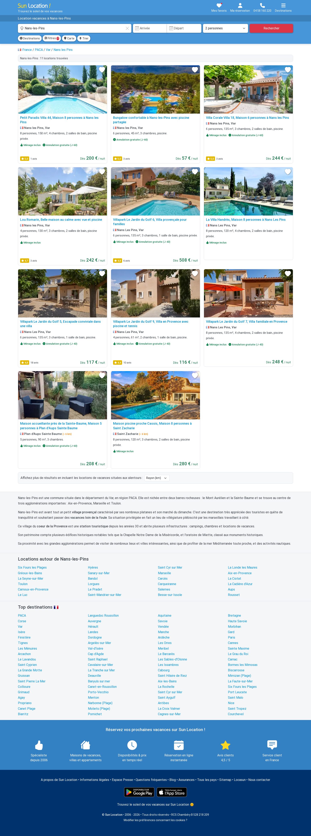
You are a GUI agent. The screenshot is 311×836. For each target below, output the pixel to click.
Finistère (24, 637)
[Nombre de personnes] (225, 28)
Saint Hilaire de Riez (172, 676)
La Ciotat (234, 578)
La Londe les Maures (242, 567)
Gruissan (24, 676)
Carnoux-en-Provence (33, 589)
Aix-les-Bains (167, 681)
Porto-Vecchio (98, 692)
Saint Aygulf (166, 697)
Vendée (163, 627)
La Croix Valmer (169, 709)
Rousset (234, 595)
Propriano (25, 703)
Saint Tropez (237, 709)
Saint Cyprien (27, 665)
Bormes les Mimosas (242, 665)
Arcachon (24, 654)
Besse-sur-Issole (170, 595)
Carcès (163, 578)
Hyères (93, 567)
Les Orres (165, 643)
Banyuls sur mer (99, 681)
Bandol (93, 578)
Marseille (164, 573)
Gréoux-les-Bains (30, 573)
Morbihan (234, 627)
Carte (69, 38)
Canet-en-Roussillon (102, 687)
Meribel (163, 648)
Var (20, 627)
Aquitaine (164, 615)
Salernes (164, 589)
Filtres (51, 38)
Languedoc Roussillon (103, 615)
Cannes (233, 643)
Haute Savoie (237, 621)
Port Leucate (237, 692)
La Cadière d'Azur (240, 584)
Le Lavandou (27, 659)
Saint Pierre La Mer (31, 681)
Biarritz (23, 714)
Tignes (23, 643)
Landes (93, 632)
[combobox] (74, 28)
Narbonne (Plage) (100, 703)
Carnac (232, 659)
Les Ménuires (27, 648)
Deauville (94, 676)
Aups (231, 589)
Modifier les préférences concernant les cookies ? (155, 820)
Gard (231, 632)
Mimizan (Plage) (239, 676)
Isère (21, 632)
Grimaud (23, 692)
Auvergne (94, 621)
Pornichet (95, 714)
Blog (172, 780)
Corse (22, 621)
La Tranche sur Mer (101, 670)
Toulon (23, 584)
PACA (22, 615)
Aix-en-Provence (240, 573)
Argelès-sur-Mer (99, 643)
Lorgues (93, 584)
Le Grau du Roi (238, 654)
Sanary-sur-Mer (99, 573)
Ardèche (164, 637)
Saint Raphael (97, 659)
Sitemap (225, 780)
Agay (21, 697)
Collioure (24, 687)
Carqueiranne (167, 584)
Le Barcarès (166, 654)
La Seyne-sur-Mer (30, 578)
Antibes (163, 703)
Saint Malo (235, 697)
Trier (84, 38)
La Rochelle (166, 687)
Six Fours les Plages (32, 567)
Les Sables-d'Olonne (172, 659)
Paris (231, 637)
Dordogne (95, 637)
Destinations (30, 38)
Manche (163, 632)
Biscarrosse (236, 670)
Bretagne (234, 615)
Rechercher (271, 28)
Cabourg (164, 670)
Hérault (93, 627)
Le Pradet (95, 589)
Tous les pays (207, 780)
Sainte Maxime (238, 648)
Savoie (163, 621)
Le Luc (22, 595)
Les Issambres (168, 665)
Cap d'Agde (96, 654)
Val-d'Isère (95, 648)
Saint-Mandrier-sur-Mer (104, 595)
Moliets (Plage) (99, 709)
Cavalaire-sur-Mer (100, 665)
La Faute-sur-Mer (240, 681)
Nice (231, 703)
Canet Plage (26, 709)
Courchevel (236, 714)
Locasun (240, 780)
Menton (93, 697)
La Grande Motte (30, 670)
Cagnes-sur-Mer (169, 714)
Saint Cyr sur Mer (170, 567)
